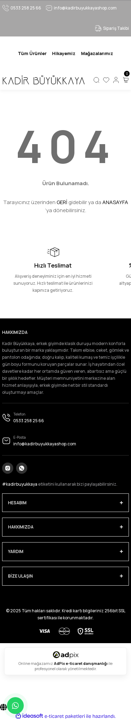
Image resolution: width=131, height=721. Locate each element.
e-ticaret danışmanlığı (87, 663)
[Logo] (43, 80)
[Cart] (126, 80)
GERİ (62, 202)
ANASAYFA (115, 202)
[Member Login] (116, 80)
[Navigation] (32, 53)
